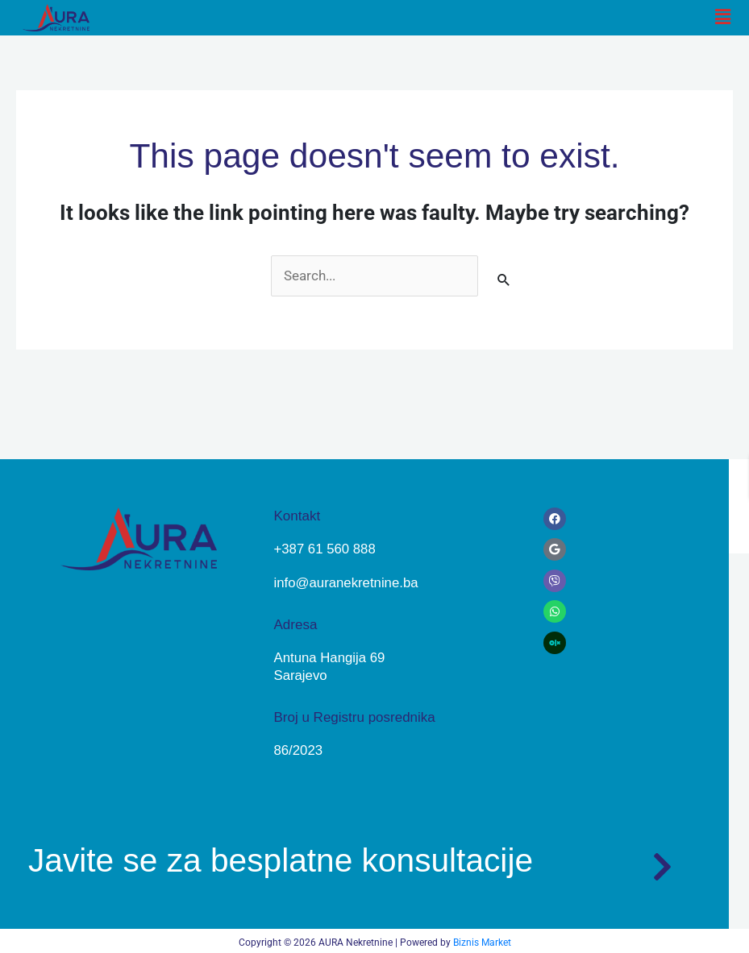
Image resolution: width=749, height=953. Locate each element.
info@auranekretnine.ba (346, 582)
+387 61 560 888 (325, 549)
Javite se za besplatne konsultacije (289, 857)
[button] (723, 17)
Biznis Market (482, 940)
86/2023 (297, 748)
